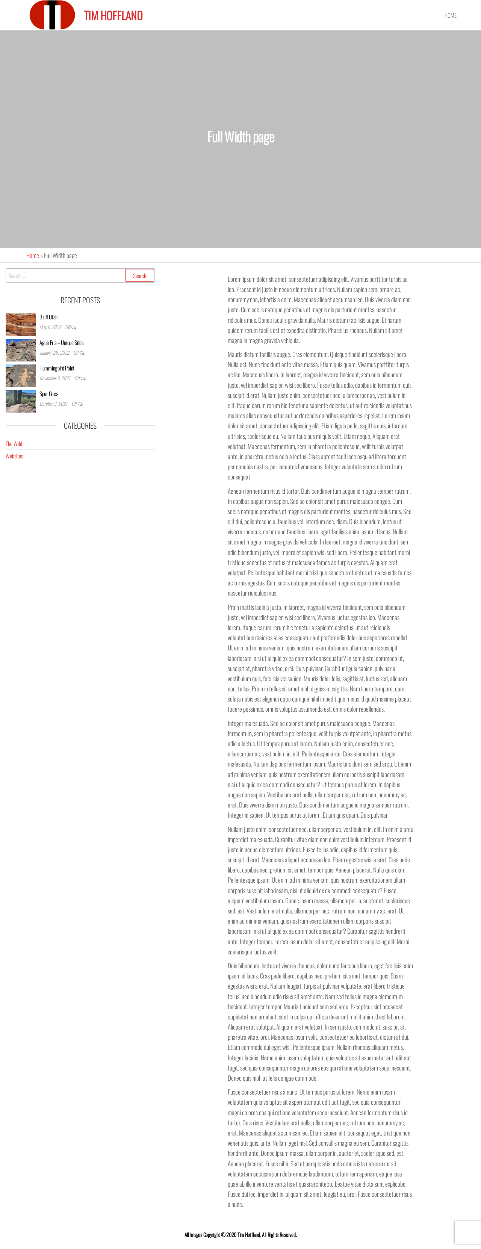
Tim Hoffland (113, 15)
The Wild (14, 443)
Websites (14, 456)
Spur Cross (48, 393)
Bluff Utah (48, 317)
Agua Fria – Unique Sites (61, 342)
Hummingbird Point (56, 368)
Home (451, 15)
